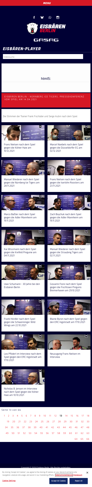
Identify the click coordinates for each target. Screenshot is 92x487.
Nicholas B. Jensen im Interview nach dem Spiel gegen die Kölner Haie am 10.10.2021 (21, 392)
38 (29, 427)
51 (19, 433)
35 (12, 427)
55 (41, 433)
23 (30, 421)
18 (88, 415)
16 (77, 415)
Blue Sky (42, 17)
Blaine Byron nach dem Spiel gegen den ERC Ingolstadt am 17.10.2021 (68, 320)
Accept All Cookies (58, 481)
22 (25, 421)
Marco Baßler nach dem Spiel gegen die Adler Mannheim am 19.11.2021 (20, 217)
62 (82, 433)
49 (7, 433)
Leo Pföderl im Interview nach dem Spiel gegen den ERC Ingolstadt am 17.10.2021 (22, 357)
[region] (46, 477)
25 (42, 421)
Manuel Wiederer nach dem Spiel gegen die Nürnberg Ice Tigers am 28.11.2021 (22, 182)
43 (58, 427)
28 (59, 421)
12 (55, 415)
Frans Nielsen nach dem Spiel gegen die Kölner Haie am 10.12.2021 (19, 147)
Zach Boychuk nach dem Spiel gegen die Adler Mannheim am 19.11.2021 (66, 217)
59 (64, 433)
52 (24, 433)
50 (13, 433)
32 (82, 421)
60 (70, 433)
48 (87, 427)
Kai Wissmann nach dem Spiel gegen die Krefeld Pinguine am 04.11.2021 (20, 252)
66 (87, 438)
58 (58, 433)
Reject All (78, 481)
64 (76, 438)
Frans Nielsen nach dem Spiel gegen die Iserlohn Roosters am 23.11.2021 (67, 182)
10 (45, 415)
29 (65, 421)
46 (76, 427)
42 (52, 427)
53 (30, 433)
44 (64, 427)
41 (47, 427)
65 (82, 438)
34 (6, 427)
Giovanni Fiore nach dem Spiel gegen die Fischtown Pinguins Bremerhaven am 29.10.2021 (66, 287)
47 (82, 427)
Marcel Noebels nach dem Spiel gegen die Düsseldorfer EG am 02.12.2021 (66, 147)
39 (35, 427)
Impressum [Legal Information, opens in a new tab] (77, 475)
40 (41, 427)
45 (70, 427)
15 (72, 415)
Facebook (34, 17)
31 (77, 421)
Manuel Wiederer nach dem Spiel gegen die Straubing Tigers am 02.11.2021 (67, 252)
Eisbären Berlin (46, 28)
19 (8, 421)
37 (23, 427)
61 (76, 433)
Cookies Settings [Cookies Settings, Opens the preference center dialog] (9, 481)
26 (48, 421)
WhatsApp (49, 17)
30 (71, 421)
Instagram (57, 17)
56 (47, 433)
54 (35, 433)
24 (36, 421)
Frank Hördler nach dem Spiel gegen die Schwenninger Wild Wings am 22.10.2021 (19, 322)
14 (66, 415)
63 (88, 433)
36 (18, 427)
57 (53, 433)
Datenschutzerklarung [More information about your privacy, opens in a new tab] (64, 475)
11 (50, 415)
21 (19, 421)
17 (83, 415)
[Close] (87, 472)
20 (13, 421)
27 (53, 421)
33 (88, 421)
